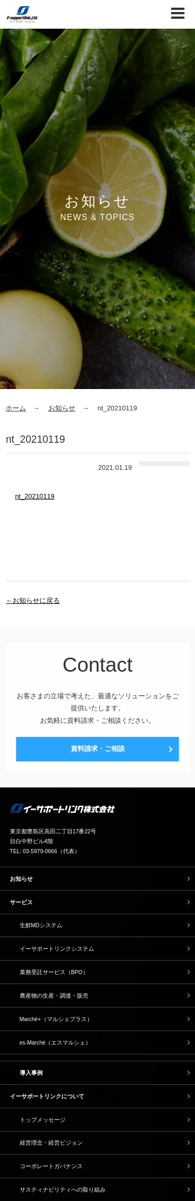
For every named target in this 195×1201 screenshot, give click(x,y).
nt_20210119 (35, 496)
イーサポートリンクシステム (57, 948)
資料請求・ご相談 (98, 749)
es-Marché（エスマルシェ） (56, 1042)
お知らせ (61, 408)
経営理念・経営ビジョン (51, 1142)
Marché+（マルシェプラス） (56, 1019)
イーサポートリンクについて (47, 1096)
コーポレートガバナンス (51, 1166)
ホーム (16, 408)
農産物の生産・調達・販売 (54, 995)
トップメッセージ (43, 1120)
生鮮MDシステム (41, 925)
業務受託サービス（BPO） (54, 972)
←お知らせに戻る (33, 600)
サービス (21, 902)
